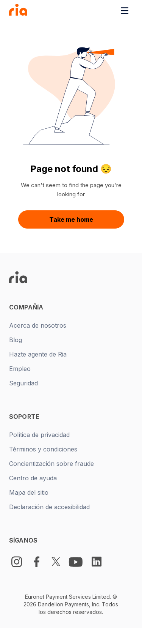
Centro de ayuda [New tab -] (33, 478)
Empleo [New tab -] (20, 368)
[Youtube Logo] (76, 561)
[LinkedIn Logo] (96, 561)
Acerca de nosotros (37, 325)
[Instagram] (16, 562)
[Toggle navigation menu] (124, 10)
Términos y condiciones (43, 449)
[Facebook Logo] (36, 562)
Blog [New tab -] (15, 340)
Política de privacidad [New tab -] (39, 435)
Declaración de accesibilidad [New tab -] (49, 507)
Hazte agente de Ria (38, 354)
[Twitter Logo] (56, 562)
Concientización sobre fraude (51, 463)
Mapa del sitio (28, 492)
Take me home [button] (71, 219)
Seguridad (23, 383)
